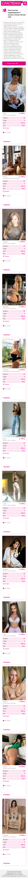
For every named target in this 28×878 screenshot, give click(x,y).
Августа (5, 701)
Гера (4, 113)
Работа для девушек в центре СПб (14, 876)
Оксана (5, 242)
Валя (4, 439)
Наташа (5, 835)
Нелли (5, 177)
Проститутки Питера (14, 871)
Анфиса (5, 569)
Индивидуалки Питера (14, 873)
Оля (4, 634)
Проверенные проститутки (14, 874)
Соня (4, 503)
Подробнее (6, 141)
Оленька (5, 370)
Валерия (5, 307)
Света (5, 766)
